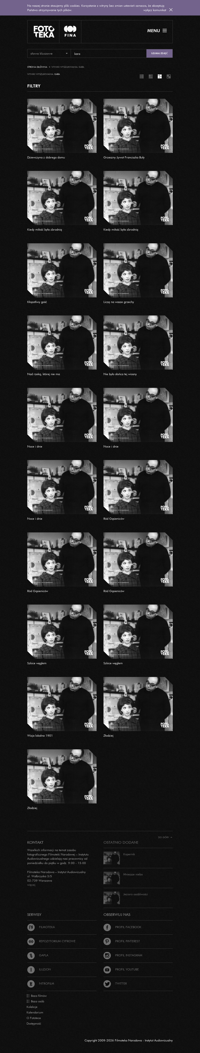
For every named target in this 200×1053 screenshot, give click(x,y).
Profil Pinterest (121, 941)
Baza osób (35, 1001)
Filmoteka (41, 927)
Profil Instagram (122, 955)
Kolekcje (32, 1007)
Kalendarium (35, 1012)
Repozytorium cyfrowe (51, 941)
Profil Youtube (121, 969)
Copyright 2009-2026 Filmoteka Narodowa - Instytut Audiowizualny (129, 1040)
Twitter (115, 983)
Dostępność (34, 1023)
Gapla (37, 955)
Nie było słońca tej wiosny (120, 374)
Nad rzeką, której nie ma (43, 374)
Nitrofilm (40, 983)
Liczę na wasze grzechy (118, 302)
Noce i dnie (34, 446)
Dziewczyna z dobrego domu (46, 157)
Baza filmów (37, 996)
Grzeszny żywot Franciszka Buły (124, 157)
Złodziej (108, 735)
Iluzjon (39, 969)
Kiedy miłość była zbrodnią (44, 229)
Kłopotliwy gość (37, 302)
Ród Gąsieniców (113, 518)
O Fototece (34, 1018)
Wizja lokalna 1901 (40, 735)
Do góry (165, 837)
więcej (31, 884)
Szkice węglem (36, 663)
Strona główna (37, 66)
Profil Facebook (122, 927)
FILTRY (33, 86)
